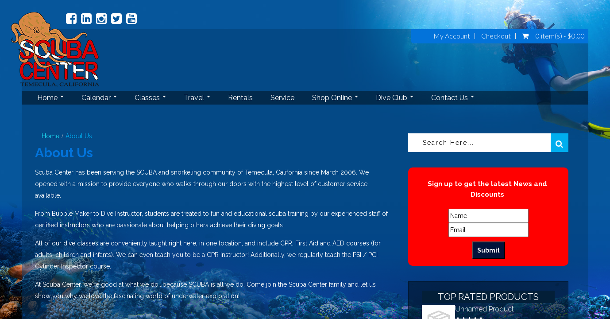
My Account (451, 36)
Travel (197, 97)
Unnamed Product (484, 309)
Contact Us (452, 97)
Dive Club (394, 97)
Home (50, 97)
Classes (150, 97)
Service (282, 97)
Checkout (496, 36)
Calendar (99, 97)
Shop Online (335, 97)
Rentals (240, 97)
